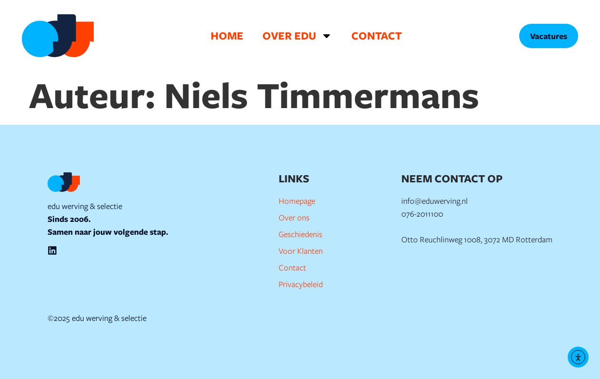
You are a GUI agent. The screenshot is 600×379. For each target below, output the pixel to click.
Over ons (294, 217)
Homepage (297, 200)
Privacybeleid (301, 284)
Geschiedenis (300, 234)
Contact (376, 35)
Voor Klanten (301, 250)
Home (227, 35)
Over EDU (297, 35)
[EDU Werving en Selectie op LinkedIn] (52, 250)
